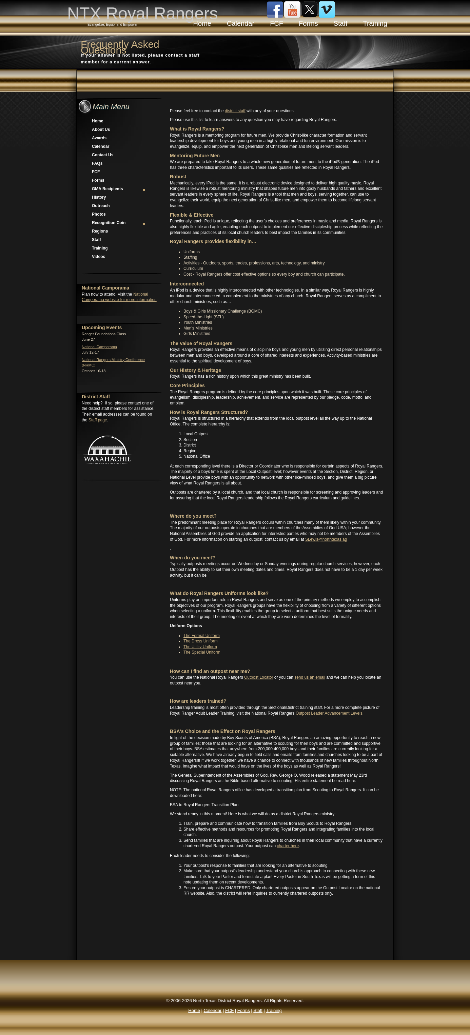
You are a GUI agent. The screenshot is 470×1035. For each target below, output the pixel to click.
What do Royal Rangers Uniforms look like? (219, 593)
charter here (288, 845)
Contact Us (102, 155)
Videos (98, 256)
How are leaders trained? (198, 701)
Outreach (101, 205)
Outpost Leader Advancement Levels (329, 713)
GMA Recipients (119, 188)
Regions (100, 231)
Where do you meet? (193, 516)
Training (100, 248)
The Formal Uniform (201, 635)
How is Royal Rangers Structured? (209, 412)
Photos (99, 214)
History (99, 197)
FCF (96, 172)
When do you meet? (192, 557)
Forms (98, 180)
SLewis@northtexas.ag (326, 539)
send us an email (309, 677)
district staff (235, 110)
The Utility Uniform (200, 646)
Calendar (100, 146)
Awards (99, 138)
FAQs (97, 163)
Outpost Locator (258, 677)
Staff (96, 239)
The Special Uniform (201, 652)
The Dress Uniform (200, 641)
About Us (101, 129)
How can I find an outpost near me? (210, 671)
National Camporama (99, 347)
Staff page (98, 420)
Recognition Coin (119, 222)
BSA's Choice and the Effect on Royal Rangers (222, 731)
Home (97, 121)
